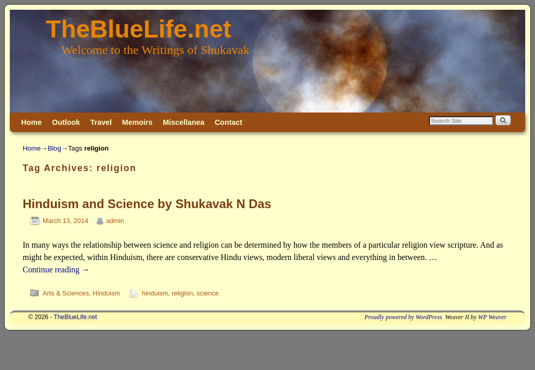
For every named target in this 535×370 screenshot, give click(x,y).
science (208, 293)
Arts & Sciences (66, 293)
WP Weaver (492, 317)
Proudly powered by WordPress (403, 317)
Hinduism (106, 293)
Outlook (66, 122)
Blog (54, 148)
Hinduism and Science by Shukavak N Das (147, 204)
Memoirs (137, 122)
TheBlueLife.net (138, 29)
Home (31, 122)
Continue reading (56, 269)
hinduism (155, 293)
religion (182, 293)
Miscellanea (183, 122)
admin (115, 221)
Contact (229, 122)
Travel (101, 122)
